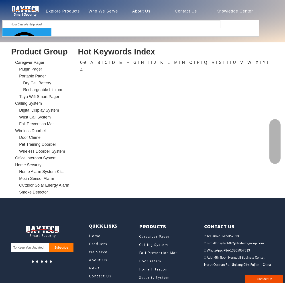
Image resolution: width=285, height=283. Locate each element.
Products (98, 243)
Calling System (28, 103)
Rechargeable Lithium (42, 89)
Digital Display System (39, 110)
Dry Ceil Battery (37, 83)
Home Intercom (154, 269)
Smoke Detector (33, 192)
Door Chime (30, 137)
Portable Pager (32, 76)
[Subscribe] (61, 247)
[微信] (46, 261)
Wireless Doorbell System (42, 151)
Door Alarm (150, 261)
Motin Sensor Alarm (36, 178)
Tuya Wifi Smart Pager (39, 96)
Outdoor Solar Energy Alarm (44, 185)
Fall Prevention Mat (36, 124)
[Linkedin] (51, 261)
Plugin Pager (30, 69)
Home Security (28, 165)
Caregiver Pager (29, 62)
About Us (98, 260)
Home (95, 235)
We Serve (98, 252)
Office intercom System (36, 158)
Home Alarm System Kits (41, 171)
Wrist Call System (35, 117)
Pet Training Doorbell (38, 144)
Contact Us (100, 276)
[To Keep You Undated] (29, 247)
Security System (154, 277)
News (94, 268)
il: (216, 243)
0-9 (83, 62)
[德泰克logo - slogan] (25, 11)
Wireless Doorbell (31, 131)
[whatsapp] (42, 261)
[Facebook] (37, 261)
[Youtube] (33, 261)
